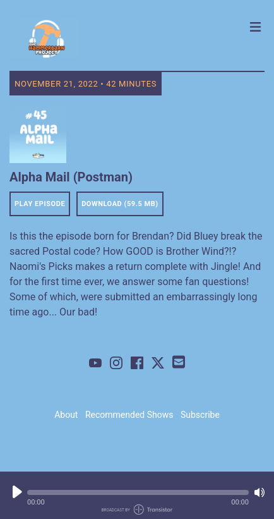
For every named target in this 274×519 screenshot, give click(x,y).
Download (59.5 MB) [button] (119, 204)
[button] (138, 492)
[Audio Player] (137, 495)
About (66, 415)
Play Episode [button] (40, 204)
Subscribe (200, 415)
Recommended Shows (129, 415)
